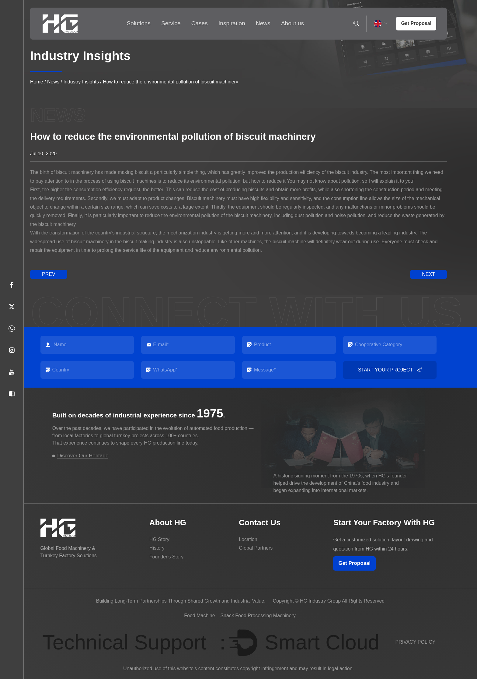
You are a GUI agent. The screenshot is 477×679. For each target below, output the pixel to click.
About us (292, 23)
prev (48, 274)
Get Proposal (354, 563)
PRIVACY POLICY (415, 642)
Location (248, 539)
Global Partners (256, 548)
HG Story (159, 539)
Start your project (390, 370)
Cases (199, 23)
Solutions (139, 23)
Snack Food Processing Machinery (257, 615)
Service (170, 23)
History (157, 548)
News (263, 23)
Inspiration (231, 23)
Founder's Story (166, 556)
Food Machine (199, 615)
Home (36, 81)
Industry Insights (81, 81)
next (428, 274)
